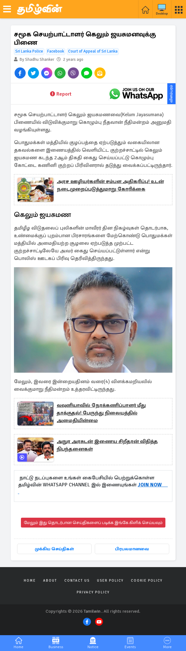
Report (60, 94)
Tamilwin (92, 611)
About (50, 580)
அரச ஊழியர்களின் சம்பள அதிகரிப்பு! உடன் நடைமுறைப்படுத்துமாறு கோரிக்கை (110, 185)
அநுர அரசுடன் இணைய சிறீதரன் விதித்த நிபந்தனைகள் (107, 445)
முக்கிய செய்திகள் (54, 549)
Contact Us (77, 580)
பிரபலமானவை (132, 549)
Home (30, 580)
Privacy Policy (93, 592)
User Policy (110, 580)
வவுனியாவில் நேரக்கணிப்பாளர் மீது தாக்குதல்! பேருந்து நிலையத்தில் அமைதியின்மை (101, 413)
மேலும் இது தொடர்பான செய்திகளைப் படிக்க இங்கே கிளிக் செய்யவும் (93, 522)
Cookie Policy (147, 580)
